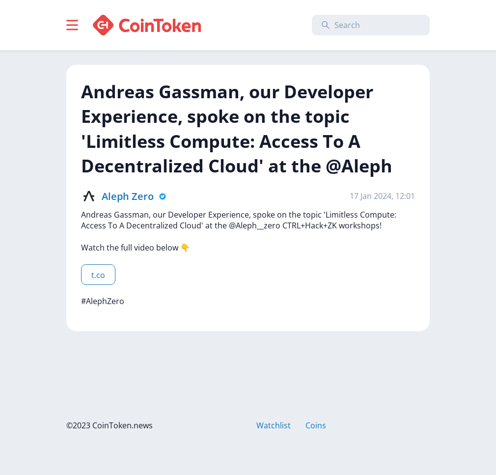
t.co (98, 275)
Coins (315, 425)
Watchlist (273, 425)
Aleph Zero (128, 196)
